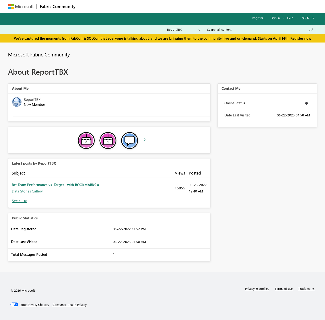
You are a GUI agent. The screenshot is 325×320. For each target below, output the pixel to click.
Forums (86, 6)
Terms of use (284, 288)
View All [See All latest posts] (19, 201)
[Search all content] (260, 29)
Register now (300, 38)
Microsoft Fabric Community (39, 54)
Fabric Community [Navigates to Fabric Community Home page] (57, 6)
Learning (186, 6)
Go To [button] (306, 18)
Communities (147, 6)
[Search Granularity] (183, 29)
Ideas (126, 6)
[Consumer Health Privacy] (69, 304)
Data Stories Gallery (27, 191)
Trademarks (306, 288)
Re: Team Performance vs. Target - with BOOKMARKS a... (57, 184)
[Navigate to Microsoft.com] (21, 6)
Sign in (275, 18)
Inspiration (107, 6)
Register (257, 18)
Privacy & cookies (257, 288)
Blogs (168, 6)
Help (290, 18)
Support (206, 6)
